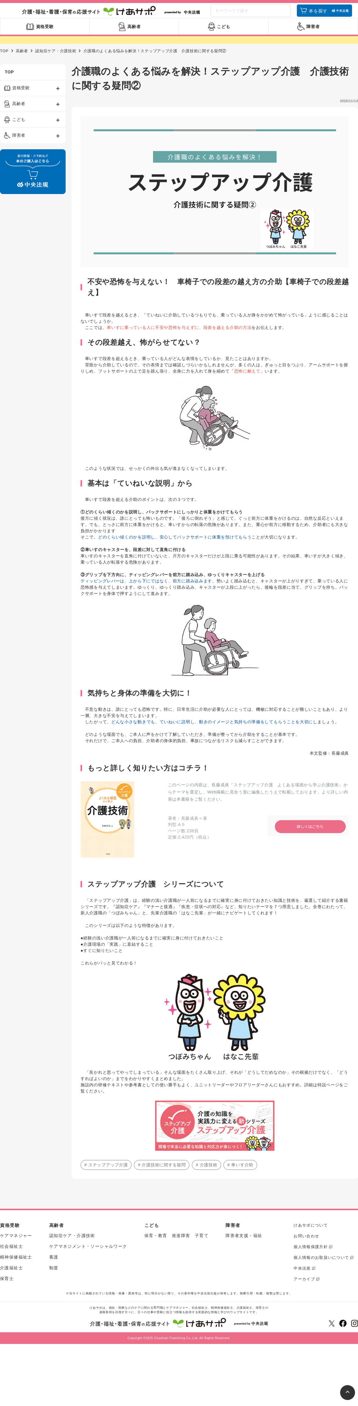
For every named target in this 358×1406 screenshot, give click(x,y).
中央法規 (302, 1276)
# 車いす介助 (240, 1172)
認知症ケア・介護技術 (55, 59)
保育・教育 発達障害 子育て (176, 1243)
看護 (53, 1265)
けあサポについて (311, 1233)
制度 (53, 1275)
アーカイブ (304, 1287)
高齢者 (22, 59)
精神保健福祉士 (16, 1265)
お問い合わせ (306, 1244)
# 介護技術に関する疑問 (162, 1172)
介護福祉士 (11, 1275)
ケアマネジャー (16, 1243)
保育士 (7, 1286)
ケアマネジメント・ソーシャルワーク (88, 1254)
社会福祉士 (11, 1254)
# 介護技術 (206, 1172)
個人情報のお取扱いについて (321, 1265)
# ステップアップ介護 (106, 1172)
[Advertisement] (25, 297)
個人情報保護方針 (311, 1255)
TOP (4, 59)
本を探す (318, 15)
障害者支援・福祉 (244, 1243)
